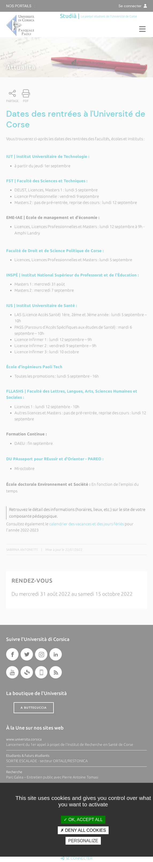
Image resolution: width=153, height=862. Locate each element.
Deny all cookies (83, 830)
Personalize (83, 840)
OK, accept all (83, 819)
